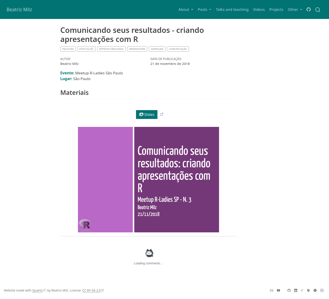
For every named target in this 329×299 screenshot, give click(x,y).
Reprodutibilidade (111, 49)
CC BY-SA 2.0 (91, 290)
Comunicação (178, 49)
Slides (147, 114)
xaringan (157, 49)
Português (86, 49)
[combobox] (318, 9)
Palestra (68, 49)
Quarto (37, 290)
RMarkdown (137, 49)
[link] (185, 9)
